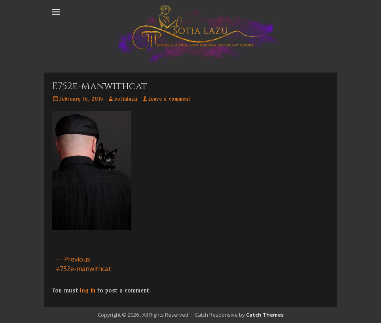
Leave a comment (169, 98)
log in (87, 290)
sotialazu (125, 98)
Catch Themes (265, 314)
